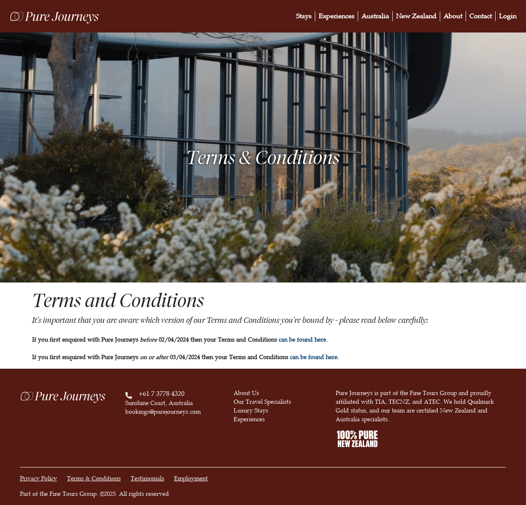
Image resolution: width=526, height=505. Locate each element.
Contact (480, 16)
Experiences (336, 16)
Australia (375, 16)
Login (507, 16)
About (453, 16)
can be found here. (303, 339)
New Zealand (416, 16)
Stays (304, 16)
